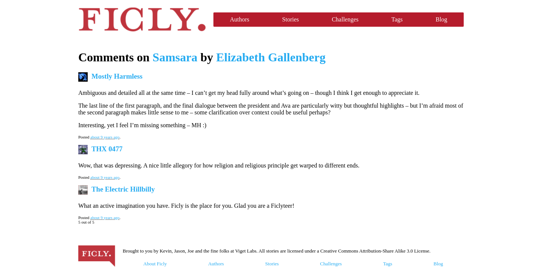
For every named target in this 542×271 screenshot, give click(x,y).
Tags (397, 19)
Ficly (142, 20)
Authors (240, 19)
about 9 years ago (104, 137)
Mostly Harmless (117, 76)
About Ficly (155, 263)
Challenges (345, 19)
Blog (441, 19)
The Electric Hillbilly (123, 189)
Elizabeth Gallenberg (271, 57)
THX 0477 (107, 149)
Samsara (174, 57)
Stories (290, 19)
